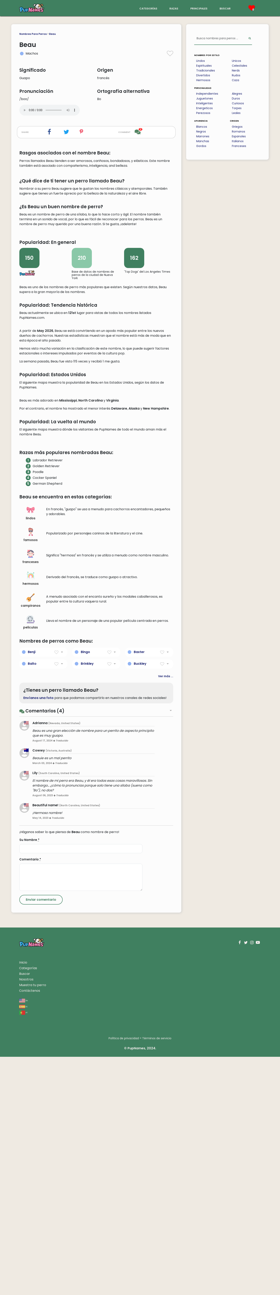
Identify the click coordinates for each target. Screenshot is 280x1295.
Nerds (236, 70)
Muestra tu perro (32, 1223)
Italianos (238, 141)
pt (23, 1250)
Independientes (207, 94)
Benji (31, 890)
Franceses (239, 146)
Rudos (236, 75)
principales (198, 8)
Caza (235, 80)
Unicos (236, 61)
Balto (32, 902)
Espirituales (204, 66)
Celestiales (239, 66)
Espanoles (239, 136)
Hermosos (203, 80)
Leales (236, 113)
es (23, 1244)
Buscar (24, 1212)
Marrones (202, 136)
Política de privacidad (124, 1276)
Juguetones (204, 98)
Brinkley (87, 902)
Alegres (237, 94)
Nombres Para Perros (33, 34)
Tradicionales (205, 70)
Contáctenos (29, 1229)
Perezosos (203, 113)
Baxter (139, 890)
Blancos (201, 127)
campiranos (30, 839)
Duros (236, 98)
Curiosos (238, 103)
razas (173, 8)
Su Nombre (29, 1078)
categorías (148, 8)
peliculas (30, 860)
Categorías (28, 1206)
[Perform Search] (249, 38)
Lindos (200, 61)
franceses (30, 795)
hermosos (31, 817)
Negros (201, 131)
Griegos (237, 127)
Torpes (237, 108)
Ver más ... (165, 914)
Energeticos (204, 108)
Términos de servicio (156, 1276)
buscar (225, 8)
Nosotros (26, 1217)
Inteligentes (204, 103)
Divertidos (203, 75)
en (23, 1238)
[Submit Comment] (41, 1138)
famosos (30, 773)
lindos (30, 751)
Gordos (201, 146)
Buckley (140, 902)
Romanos (238, 131)
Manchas (202, 141)
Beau (52, 34)
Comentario (30, 1097)
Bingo (85, 890)
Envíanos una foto (38, 936)
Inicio (23, 1200)
